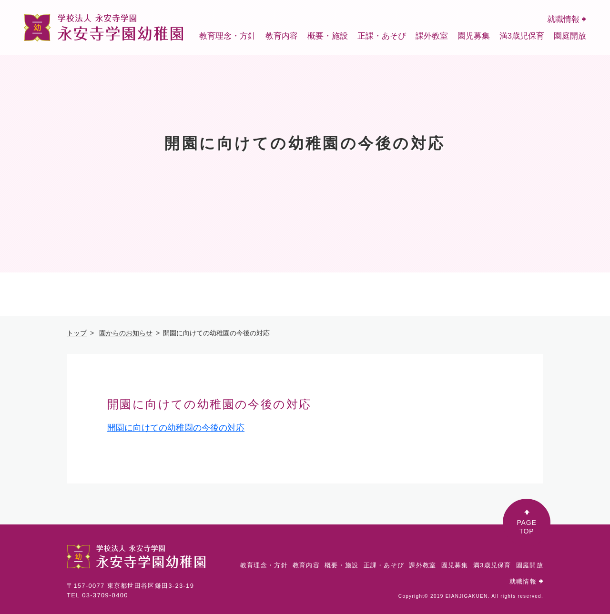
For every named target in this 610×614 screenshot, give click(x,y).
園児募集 (474, 35)
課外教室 (432, 35)
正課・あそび (381, 35)
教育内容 (281, 35)
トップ (77, 333)
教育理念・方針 (227, 35)
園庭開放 (570, 35)
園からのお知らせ (125, 333)
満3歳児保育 (521, 35)
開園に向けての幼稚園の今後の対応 (175, 428)
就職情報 (566, 19)
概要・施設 (327, 35)
